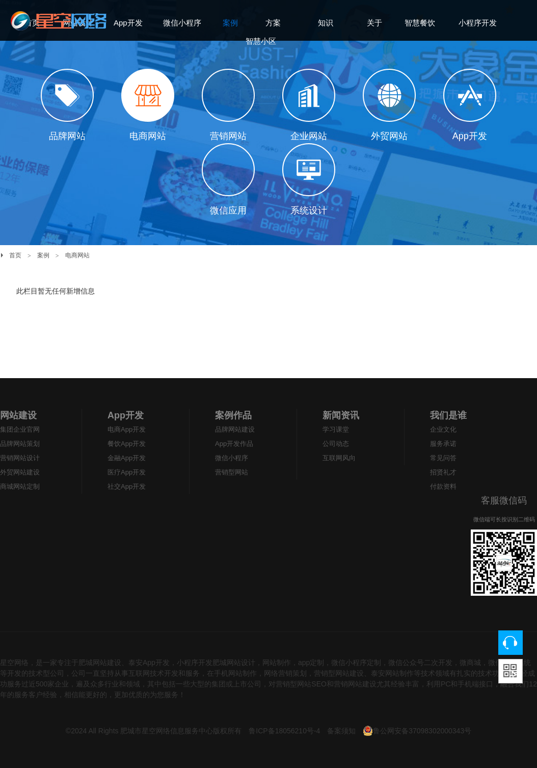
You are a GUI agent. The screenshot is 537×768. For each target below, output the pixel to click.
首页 (15, 255)
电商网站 (77, 255)
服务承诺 (443, 443)
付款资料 (443, 486)
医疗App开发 (127, 472)
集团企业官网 (20, 429)
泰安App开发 (149, 662)
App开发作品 (234, 443)
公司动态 (336, 443)
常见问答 (443, 458)
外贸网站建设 (20, 472)
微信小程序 (231, 458)
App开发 (126, 415)
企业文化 (443, 429)
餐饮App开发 (127, 443)
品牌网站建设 (235, 429)
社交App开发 (127, 486)
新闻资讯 (341, 415)
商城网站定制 (20, 486)
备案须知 (341, 731)
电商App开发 (127, 429)
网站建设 (18, 415)
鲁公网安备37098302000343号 (417, 731)
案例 (43, 255)
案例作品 (233, 415)
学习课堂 (336, 429)
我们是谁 (448, 415)
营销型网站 (231, 472)
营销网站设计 (20, 458)
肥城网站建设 (99, 662)
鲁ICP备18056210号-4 (285, 731)
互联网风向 (339, 458)
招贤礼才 (443, 472)
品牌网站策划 (20, 443)
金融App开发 (127, 458)
